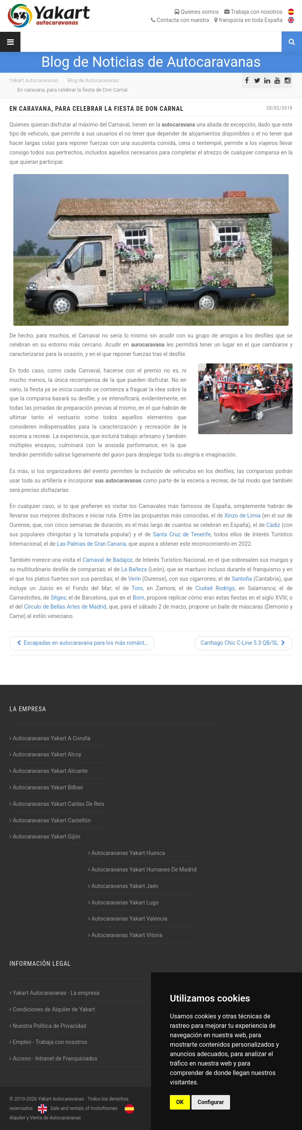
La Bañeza (134, 569)
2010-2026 (25, 1099)
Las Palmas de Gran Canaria (91, 544)
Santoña (242, 579)
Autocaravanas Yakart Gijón (44, 836)
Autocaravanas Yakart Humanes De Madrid (142, 869)
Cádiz (273, 525)
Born (138, 597)
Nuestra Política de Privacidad (47, 1026)
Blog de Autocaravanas (93, 80)
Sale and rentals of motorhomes (77, 1108)
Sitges (58, 597)
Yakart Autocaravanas (34, 80)
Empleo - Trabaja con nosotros (48, 1042)
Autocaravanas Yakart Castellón (50, 820)
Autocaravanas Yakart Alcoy (45, 754)
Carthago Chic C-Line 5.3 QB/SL (244, 643)
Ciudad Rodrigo (215, 588)
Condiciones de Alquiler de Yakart (52, 1009)
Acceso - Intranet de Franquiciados (53, 1058)
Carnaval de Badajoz (108, 560)
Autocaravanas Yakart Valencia (127, 918)
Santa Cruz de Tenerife (182, 534)
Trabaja (253, 12)
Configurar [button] (211, 1102)
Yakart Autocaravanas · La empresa (54, 993)
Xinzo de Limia (243, 515)
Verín (134, 579)
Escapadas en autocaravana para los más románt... (82, 643)
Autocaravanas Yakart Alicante (48, 771)
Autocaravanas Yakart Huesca (126, 853)
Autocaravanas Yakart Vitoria (125, 935)
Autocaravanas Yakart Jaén (123, 886)
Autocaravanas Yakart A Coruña (49, 738)
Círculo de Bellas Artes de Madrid (65, 607)
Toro (137, 588)
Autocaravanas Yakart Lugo (123, 902)
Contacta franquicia (216, 20)
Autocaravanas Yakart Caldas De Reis (56, 804)
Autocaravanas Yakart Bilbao (46, 787)
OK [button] (180, 1102)
